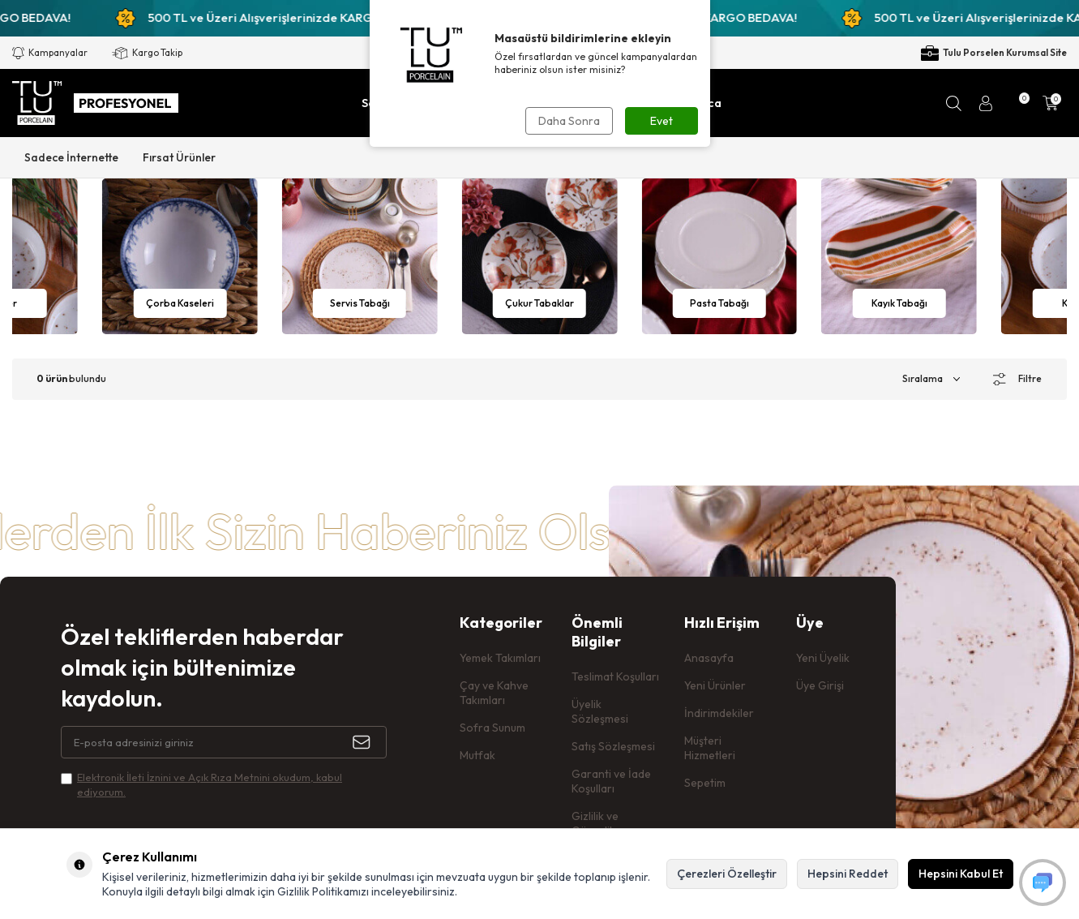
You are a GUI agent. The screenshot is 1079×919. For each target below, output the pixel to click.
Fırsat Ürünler (179, 157)
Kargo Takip (147, 53)
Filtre (1017, 378)
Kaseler (180, 303)
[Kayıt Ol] (370, 742)
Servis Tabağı (539, 303)
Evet (661, 121)
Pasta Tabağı (899, 303)
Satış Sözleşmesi (613, 746)
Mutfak (477, 755)
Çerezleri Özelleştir (727, 873)
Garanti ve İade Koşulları (611, 781)
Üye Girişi (820, 685)
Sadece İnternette (71, 157)
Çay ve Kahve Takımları (494, 692)
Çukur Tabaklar (719, 303)
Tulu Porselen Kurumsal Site (994, 53)
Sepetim (705, 782)
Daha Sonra (569, 121)
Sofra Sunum (492, 727)
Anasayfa (709, 658)
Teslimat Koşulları (615, 676)
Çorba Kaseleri (360, 303)
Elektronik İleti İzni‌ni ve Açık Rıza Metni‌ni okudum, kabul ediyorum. (209, 784)
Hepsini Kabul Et (960, 873)
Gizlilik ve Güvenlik (595, 823)
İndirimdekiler (719, 713)
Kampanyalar (50, 53)
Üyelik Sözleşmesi (600, 711)
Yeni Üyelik (823, 658)
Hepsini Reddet (847, 873)
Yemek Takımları (500, 658)
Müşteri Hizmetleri (709, 747)
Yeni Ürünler (715, 685)
